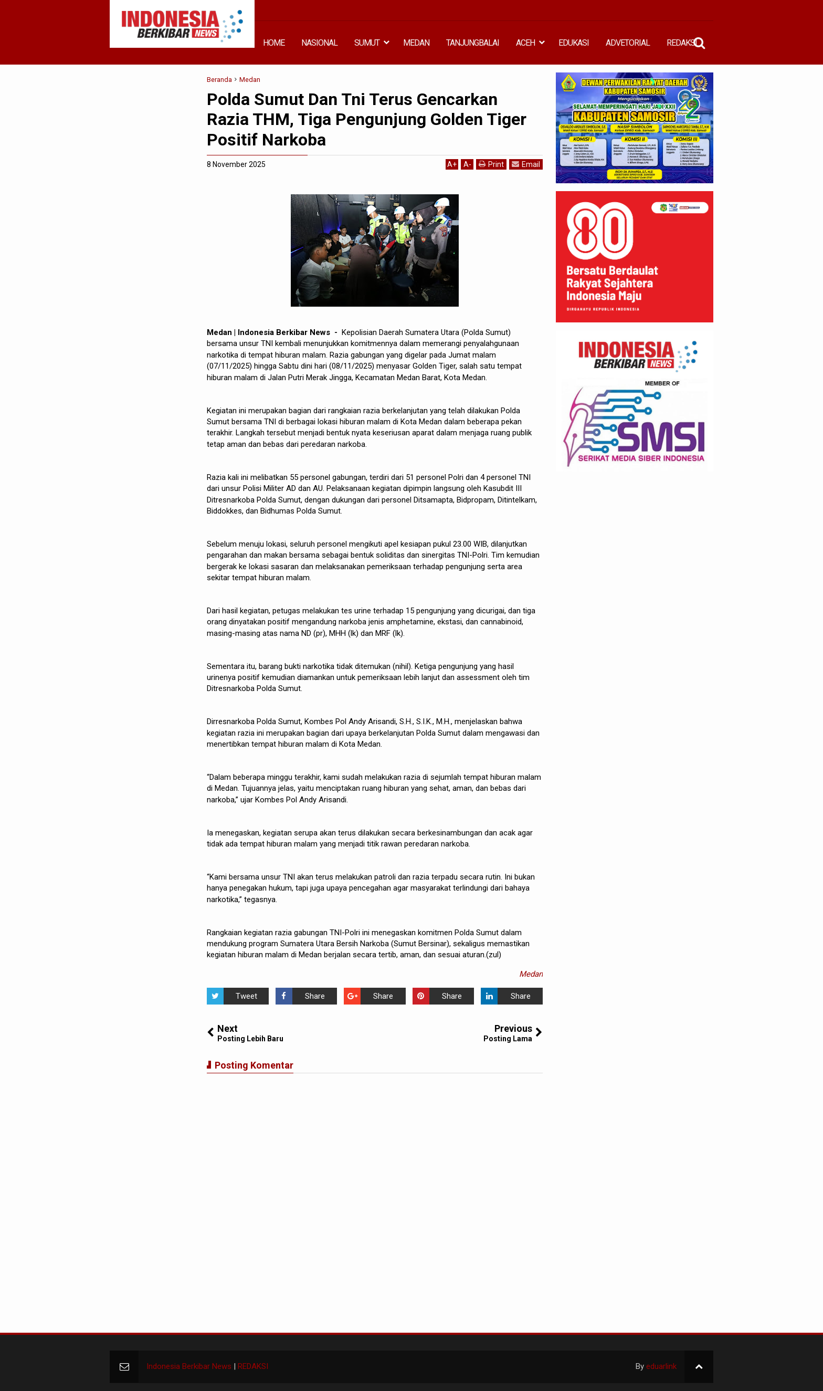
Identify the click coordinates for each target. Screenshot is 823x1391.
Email (526, 164)
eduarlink (661, 1366)
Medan (531, 974)
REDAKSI (682, 43)
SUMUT (366, 43)
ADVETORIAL (628, 43)
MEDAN (416, 43)
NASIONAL (319, 43)
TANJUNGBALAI (472, 43)
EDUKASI (573, 43)
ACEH (525, 43)
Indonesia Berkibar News (188, 1366)
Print (491, 164)
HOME (273, 43)
